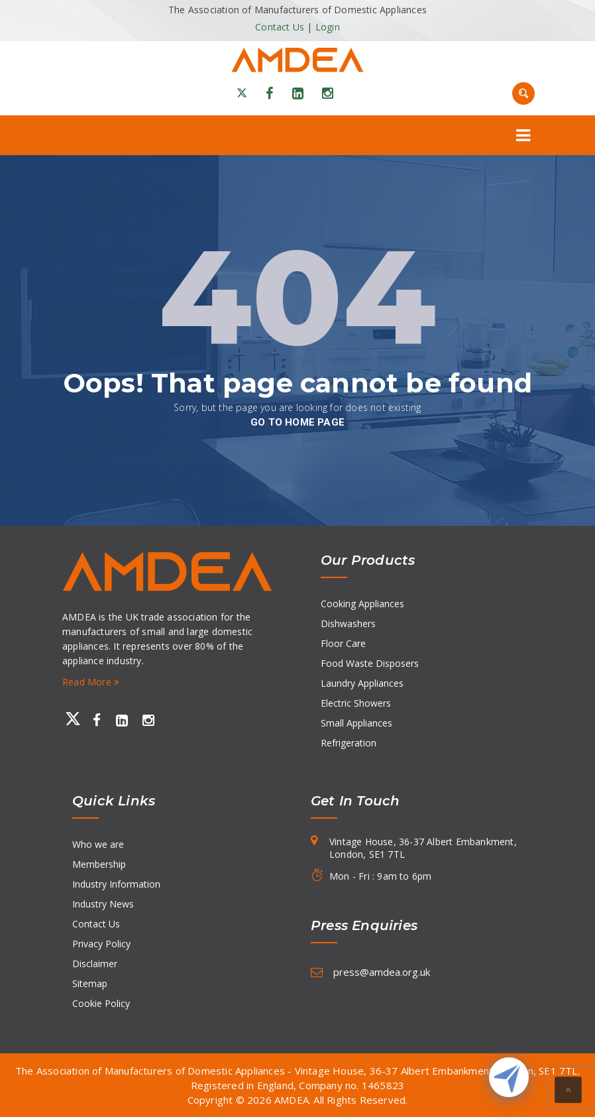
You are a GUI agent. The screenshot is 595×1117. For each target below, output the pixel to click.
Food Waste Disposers (370, 663)
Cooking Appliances (362, 603)
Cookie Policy (101, 1003)
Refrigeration (348, 742)
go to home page (297, 422)
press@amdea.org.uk (381, 971)
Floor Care (343, 643)
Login (327, 27)
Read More (90, 682)
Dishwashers (348, 623)
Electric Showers (356, 703)
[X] (242, 93)
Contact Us (279, 27)
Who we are (98, 844)
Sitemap (89, 983)
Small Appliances (356, 723)
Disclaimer (94, 963)
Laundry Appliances (362, 683)
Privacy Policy (101, 943)
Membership (99, 864)
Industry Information (116, 884)
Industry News (103, 904)
